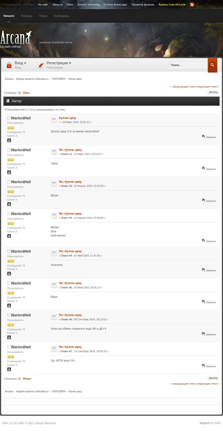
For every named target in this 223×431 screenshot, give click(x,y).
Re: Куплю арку (70, 149)
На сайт (43, 4)
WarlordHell (21, 118)
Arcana (41, 37)
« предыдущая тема (182, 86)
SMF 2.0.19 (9, 423)
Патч (70, 4)
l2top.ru (57, 4)
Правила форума (143, 4)
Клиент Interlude (88, 4)
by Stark (210, 423)
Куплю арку (67, 118)
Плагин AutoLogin (115, 4)
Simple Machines (45, 423)
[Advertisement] (125, 56)
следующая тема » (207, 86)
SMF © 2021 (26, 423)
